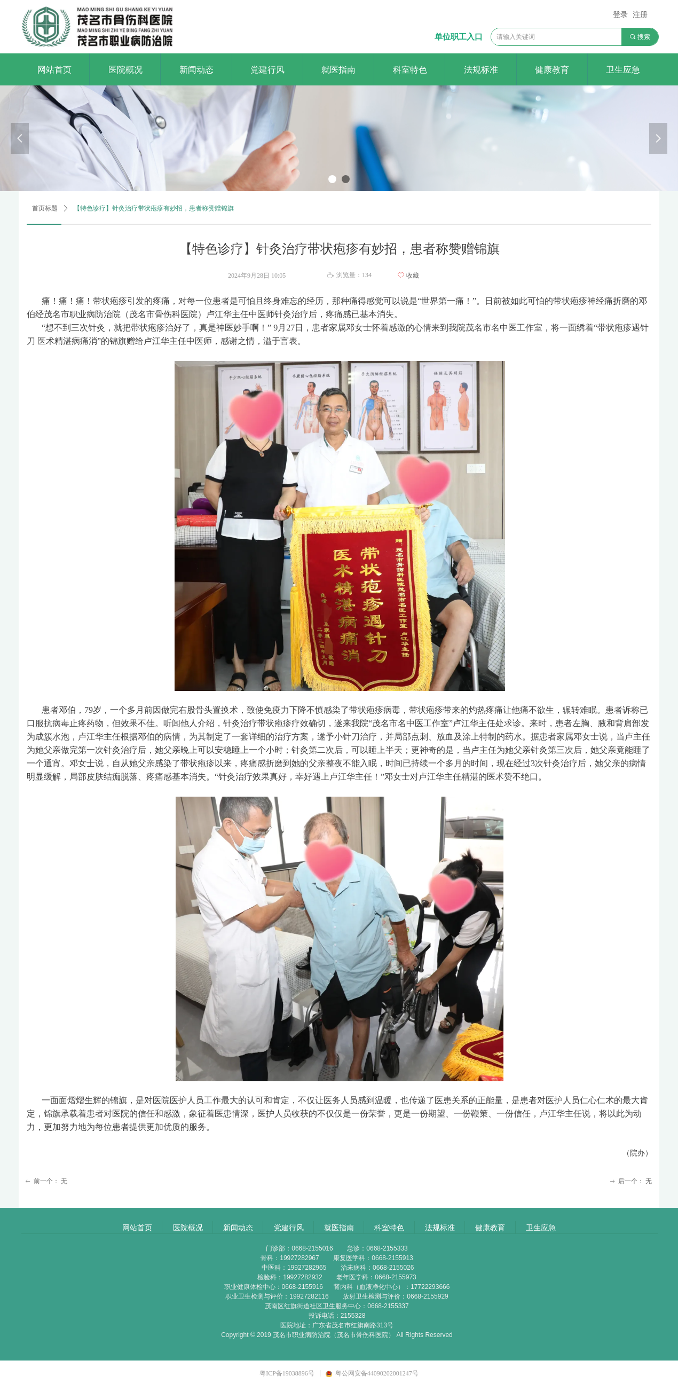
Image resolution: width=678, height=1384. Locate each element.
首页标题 (45, 208)
